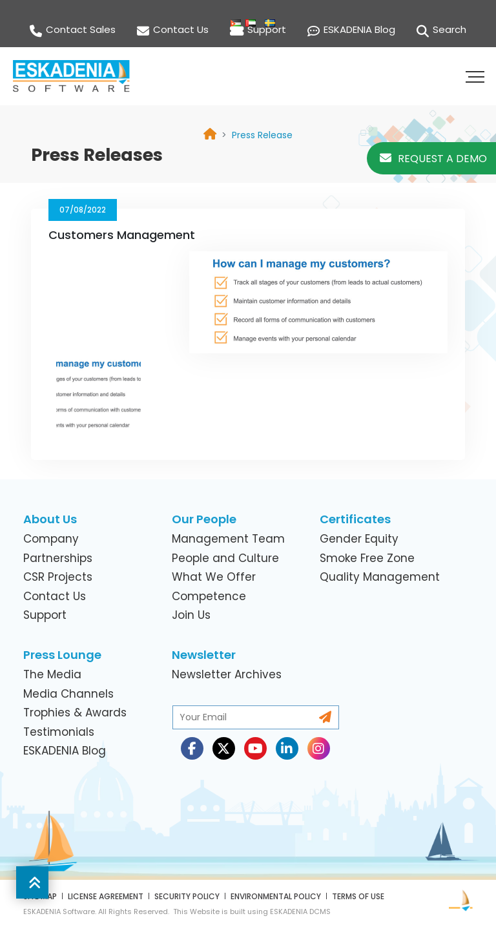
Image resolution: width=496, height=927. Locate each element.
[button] (476, 76)
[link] (262, 135)
